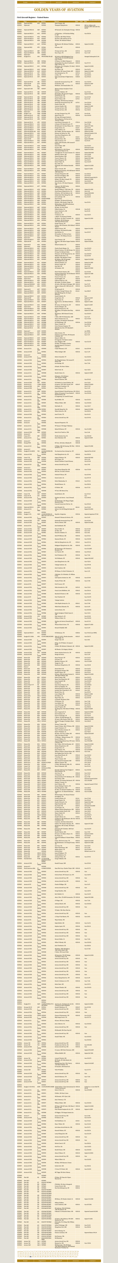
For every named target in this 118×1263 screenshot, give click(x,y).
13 (47, 1251)
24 (73, 1251)
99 (73, 1257)
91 (53, 1257)
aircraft (59, 2)
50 (75, 1253)
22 (68, 1251)
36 (40, 1253)
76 (77, 1255)
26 (78, 1251)
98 (70, 1257)
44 (60, 1253)
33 (33, 1253)
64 (48, 1255)
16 (54, 1251)
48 (70, 1253)
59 (35, 1255)
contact (93, 2)
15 (51, 1251)
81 (28, 1257)
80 (26, 1257)
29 (23, 1253)
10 (40, 1251)
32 (30, 1253)
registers (42, 2)
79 (23, 1257)
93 (58, 1257)
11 (42, 1251)
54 (23, 1255)
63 (45, 1255)
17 (56, 1251)
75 (75, 1255)
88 (45, 1257)
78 (20, 1257)
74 (72, 1255)
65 (50, 1255)
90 (50, 1257)
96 (65, 1257)
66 (53, 1255)
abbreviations (96, 20)
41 (52, 1253)
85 (38, 1257)
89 (48, 1257)
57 (30, 1255)
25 (75, 1251)
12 (44, 1251)
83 (33, 1257)
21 (65, 1251)
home (25, 2)
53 (20, 1255)
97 (68, 1257)
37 (43, 1253)
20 (63, 1251)
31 (28, 1253)
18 (58, 1251)
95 (63, 1257)
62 (43, 1255)
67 (55, 1255)
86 (40, 1257)
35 (38, 1253)
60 (38, 1255)
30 (25, 1253)
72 (67, 1255)
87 (43, 1257)
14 (49, 1251)
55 (25, 1255)
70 (63, 1255)
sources (76, 2)
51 (77, 1253)
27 (18, 1253)
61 (40, 1255)
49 (72, 1253)
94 (60, 1257)
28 (20, 1253)
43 (57, 1253)
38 (45, 1253)
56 (28, 1255)
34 (35, 1253)
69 (60, 1255)
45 (62, 1253)
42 (55, 1253)
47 (67, 1253)
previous (20, 1251)
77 (18, 1257)
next (76, 1257)
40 (50, 1253)
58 (33, 1255)
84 (35, 1257)
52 (18, 1255)
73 (70, 1255)
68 (58, 1255)
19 (60, 1251)
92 (55, 1257)
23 (70, 1251)
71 (65, 1255)
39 (47, 1253)
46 (65, 1253)
